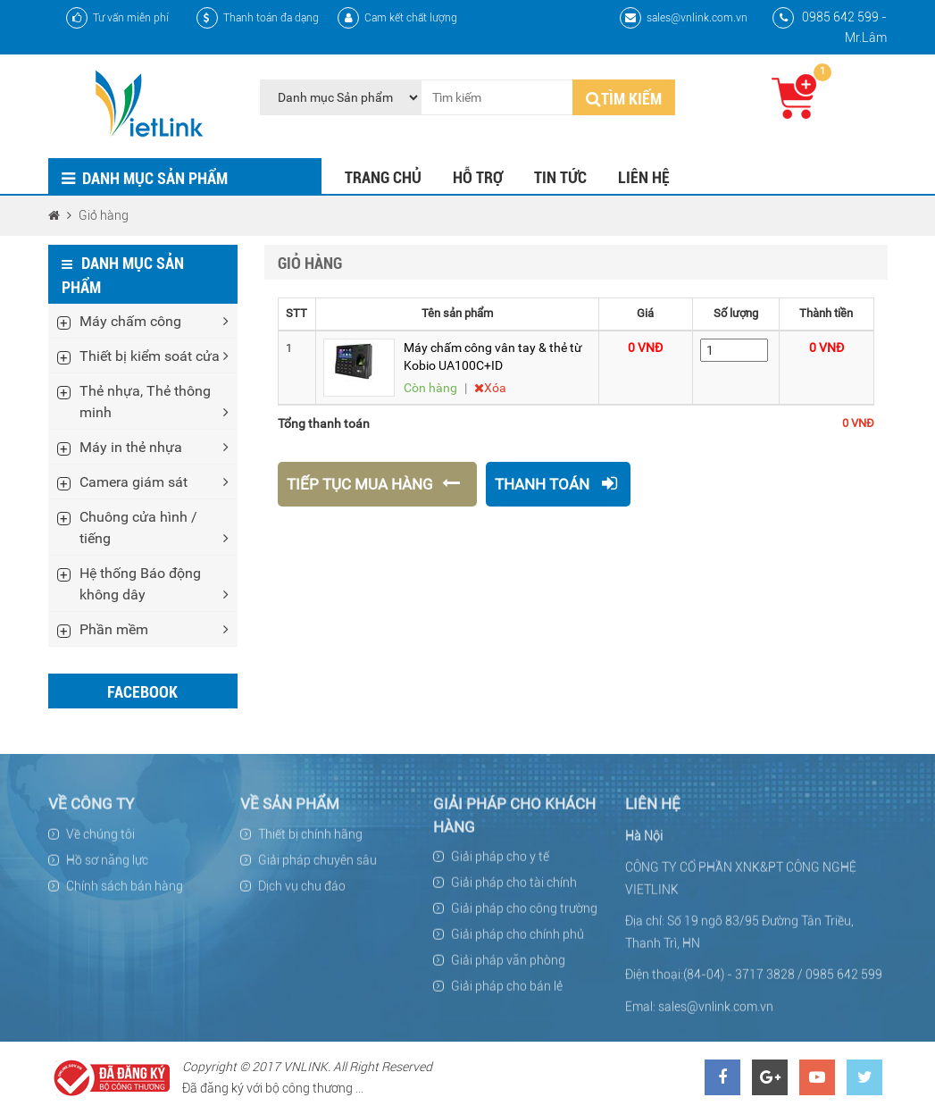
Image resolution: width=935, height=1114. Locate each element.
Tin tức (560, 177)
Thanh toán (556, 483)
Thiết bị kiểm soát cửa (154, 355)
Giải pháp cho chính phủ (517, 941)
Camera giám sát (154, 481)
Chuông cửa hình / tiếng (154, 528)
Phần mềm (154, 629)
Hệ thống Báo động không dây (154, 584)
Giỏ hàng (104, 215)
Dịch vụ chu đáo (302, 892)
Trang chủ (383, 177)
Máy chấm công (154, 321)
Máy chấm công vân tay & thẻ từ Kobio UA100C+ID (493, 356)
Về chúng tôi (100, 840)
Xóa (490, 388)
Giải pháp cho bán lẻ (507, 992)
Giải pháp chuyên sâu (317, 866)
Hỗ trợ (478, 177)
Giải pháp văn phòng (508, 966)
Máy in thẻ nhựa (154, 446)
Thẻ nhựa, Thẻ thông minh (154, 402)
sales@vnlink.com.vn (683, 18)
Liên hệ (644, 177)
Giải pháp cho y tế (500, 863)
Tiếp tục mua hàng (375, 483)
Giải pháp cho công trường (524, 915)
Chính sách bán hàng (124, 892)
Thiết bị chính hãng (310, 840)
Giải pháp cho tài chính (514, 889)
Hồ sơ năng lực (107, 866)
